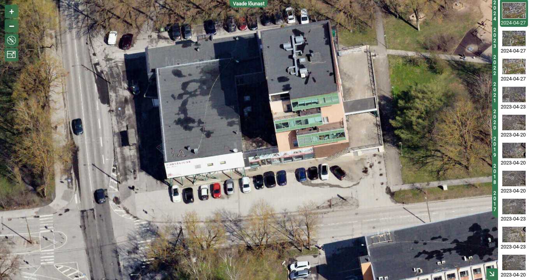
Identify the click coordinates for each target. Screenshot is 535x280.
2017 (494, 201)
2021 (494, 92)
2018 (494, 174)
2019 (494, 147)
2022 (494, 65)
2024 (494, 11)
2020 (494, 120)
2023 (494, 38)
